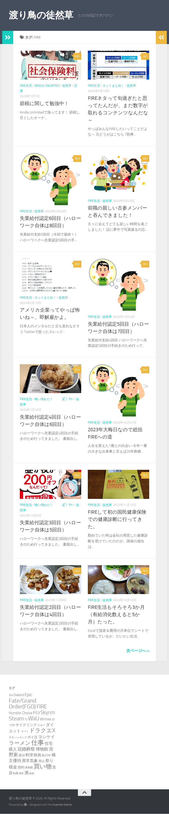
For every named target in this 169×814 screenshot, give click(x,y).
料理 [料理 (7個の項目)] (29, 755)
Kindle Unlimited (47, 85)
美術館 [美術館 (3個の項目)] (29, 767)
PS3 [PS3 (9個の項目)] (36, 712)
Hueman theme (62, 804)
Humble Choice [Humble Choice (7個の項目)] (20, 713)
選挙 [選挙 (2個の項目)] (21, 773)
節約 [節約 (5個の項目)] (21, 767)
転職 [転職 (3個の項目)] (15, 773)
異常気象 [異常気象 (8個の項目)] (30, 760)
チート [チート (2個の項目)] (25, 731)
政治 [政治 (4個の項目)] (22, 755)
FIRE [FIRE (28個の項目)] (42, 706)
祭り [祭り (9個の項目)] (49, 760)
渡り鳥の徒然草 (41, 15)
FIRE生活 (26, 85)
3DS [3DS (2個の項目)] (11, 695)
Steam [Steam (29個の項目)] (16, 718)
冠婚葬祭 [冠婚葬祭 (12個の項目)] (26, 749)
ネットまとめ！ (113, 85)
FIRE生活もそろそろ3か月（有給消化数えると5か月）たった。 (116, 614)
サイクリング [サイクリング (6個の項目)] (26, 725)
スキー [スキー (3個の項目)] (41, 725)
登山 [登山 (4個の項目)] (42, 761)
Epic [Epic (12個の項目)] (28, 694)
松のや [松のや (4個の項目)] (46, 755)
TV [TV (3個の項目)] (26, 719)
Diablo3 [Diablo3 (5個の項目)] (19, 695)
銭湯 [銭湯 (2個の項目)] (31, 773)
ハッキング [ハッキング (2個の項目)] (21, 737)
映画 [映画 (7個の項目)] (37, 755)
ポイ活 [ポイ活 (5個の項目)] (32, 737)
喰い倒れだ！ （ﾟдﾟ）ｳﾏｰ (54, 399)
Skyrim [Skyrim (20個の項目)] (47, 713)
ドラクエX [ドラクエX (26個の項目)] (42, 730)
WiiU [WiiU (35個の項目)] (33, 718)
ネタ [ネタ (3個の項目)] (11, 737)
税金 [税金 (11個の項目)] (13, 766)
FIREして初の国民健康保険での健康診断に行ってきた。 (117, 519)
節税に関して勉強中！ (44, 103)
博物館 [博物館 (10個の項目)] (42, 749)
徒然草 (67, 85)
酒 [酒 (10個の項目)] (26, 772)
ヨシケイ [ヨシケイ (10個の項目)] (46, 736)
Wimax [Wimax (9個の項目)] (45, 719)
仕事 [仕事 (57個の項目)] (37, 743)
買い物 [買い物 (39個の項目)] (43, 766)
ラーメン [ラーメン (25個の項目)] (20, 743)
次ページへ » (137, 650)
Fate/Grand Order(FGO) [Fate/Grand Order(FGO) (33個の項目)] (22, 703)
